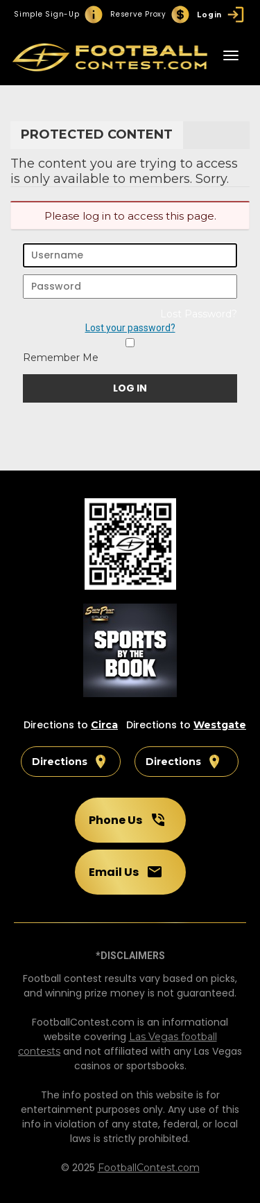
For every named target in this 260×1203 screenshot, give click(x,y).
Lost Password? (198, 314)
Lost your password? (130, 327)
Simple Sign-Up (59, 14)
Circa (104, 725)
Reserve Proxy (150, 14)
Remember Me (60, 357)
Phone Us (127, 819)
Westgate (219, 725)
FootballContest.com (149, 1167)
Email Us (126, 871)
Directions (71, 761)
